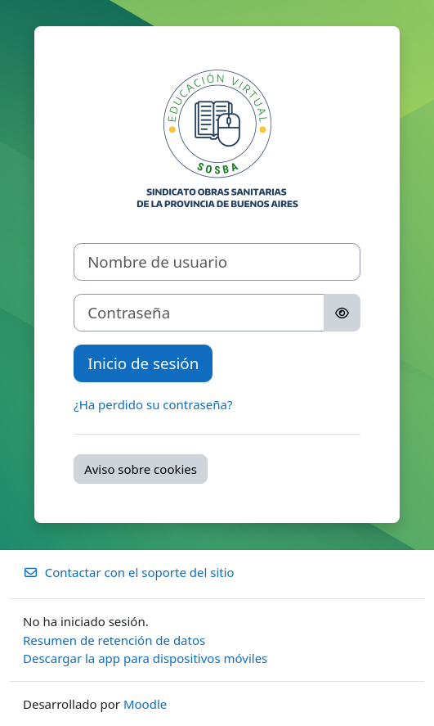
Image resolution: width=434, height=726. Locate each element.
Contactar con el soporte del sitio (129, 572)
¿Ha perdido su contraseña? (153, 404)
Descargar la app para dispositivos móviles (145, 658)
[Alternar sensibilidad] (342, 312)
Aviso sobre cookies (140, 469)
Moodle (145, 704)
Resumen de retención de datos (114, 640)
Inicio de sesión (143, 363)
